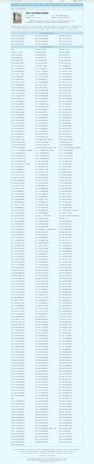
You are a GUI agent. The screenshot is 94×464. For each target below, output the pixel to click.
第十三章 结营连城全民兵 (41, 60)
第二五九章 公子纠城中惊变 (18, 283)
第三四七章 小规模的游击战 (18, 363)
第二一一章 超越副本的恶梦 (18, 240)
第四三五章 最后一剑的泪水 (41, 35)
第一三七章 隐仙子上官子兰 (65, 169)
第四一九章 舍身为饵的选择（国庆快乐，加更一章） (47, 428)
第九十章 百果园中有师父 (17, 131)
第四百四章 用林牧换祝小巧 (41, 414)
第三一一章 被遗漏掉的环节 (18, 330)
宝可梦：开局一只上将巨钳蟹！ (24, 28)
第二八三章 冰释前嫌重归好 (18, 305)
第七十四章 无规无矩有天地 (65, 115)
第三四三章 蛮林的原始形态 (65, 357)
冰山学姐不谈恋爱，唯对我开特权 (50, 26)
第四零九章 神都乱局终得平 (18, 420)
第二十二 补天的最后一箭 (41, 68)
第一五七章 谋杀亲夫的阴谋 (41, 188)
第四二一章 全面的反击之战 (18, 431)
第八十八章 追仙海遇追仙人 (41, 128)
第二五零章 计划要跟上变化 (18, 275)
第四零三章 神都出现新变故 (18, 414)
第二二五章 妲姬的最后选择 (65, 251)
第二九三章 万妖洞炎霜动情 (18, 313)
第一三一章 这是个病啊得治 (65, 166)
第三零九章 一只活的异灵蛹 (41, 327)
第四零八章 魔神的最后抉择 (65, 417)
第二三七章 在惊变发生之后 (65, 262)
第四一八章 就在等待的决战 (18, 428)
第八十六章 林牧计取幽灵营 (65, 125)
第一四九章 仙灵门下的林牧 (65, 180)
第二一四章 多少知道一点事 (18, 243)
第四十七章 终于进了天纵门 (65, 90)
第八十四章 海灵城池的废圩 (18, 125)
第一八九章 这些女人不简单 (41, 218)
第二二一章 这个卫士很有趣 (41, 248)
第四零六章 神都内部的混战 (18, 417)
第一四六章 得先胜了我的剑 (65, 177)
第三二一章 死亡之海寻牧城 (41, 338)
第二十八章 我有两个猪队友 (41, 74)
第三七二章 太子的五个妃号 (41, 384)
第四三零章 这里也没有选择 (18, 41)
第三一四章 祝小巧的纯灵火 (18, 333)
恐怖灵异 (61, 4)
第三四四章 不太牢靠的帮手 (18, 360)
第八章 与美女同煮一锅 (64, 55)
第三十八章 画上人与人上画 (65, 82)
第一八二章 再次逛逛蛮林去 (18, 213)
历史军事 (37, 4)
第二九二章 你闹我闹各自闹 (65, 311)
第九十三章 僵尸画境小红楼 (18, 134)
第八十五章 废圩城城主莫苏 (41, 125)
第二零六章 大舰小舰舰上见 (41, 234)
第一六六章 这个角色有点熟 (65, 196)
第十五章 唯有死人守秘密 (17, 63)
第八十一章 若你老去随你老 (18, 123)
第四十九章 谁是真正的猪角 (41, 93)
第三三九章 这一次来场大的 (41, 354)
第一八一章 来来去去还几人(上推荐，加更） (69, 210)
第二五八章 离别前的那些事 (65, 281)
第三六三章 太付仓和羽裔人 (41, 376)
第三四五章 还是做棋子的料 (41, 360)
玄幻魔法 (19, 4)
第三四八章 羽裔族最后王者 (41, 363)
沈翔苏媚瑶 (39, 26)
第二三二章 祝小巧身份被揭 (18, 259)
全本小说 (73, 4)
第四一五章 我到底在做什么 (18, 425)
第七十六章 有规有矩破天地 (41, 117)
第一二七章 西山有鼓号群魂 (41, 164)
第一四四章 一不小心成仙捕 (18, 177)
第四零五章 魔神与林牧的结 (65, 414)
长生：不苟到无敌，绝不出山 (64, 26)
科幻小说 (55, 4)
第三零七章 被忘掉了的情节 (65, 324)
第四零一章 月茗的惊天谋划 (41, 412)
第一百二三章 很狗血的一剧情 (18, 161)
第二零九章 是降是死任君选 (41, 237)
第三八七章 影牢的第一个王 (65, 398)
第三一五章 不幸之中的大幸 (41, 333)
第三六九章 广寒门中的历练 (41, 382)
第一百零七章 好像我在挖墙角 (66, 144)
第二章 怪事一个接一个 (64, 49)
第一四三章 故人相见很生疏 (65, 174)
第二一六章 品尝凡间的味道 (65, 243)
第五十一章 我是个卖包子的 (18, 95)
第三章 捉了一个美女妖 (17, 52)
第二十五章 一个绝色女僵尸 (41, 71)
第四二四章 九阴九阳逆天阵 (18, 433)
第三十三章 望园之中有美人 (18, 79)
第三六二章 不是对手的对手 (18, 376)
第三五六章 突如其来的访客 (18, 371)
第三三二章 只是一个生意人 (18, 349)
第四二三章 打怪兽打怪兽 (65, 431)
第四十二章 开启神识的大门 (18, 87)
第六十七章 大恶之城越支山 (41, 109)
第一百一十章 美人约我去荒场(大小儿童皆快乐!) (70, 147)
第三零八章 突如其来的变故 (18, 327)
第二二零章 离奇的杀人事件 (18, 248)
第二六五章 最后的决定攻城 (18, 289)
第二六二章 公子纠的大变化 (18, 286)
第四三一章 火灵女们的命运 (65, 38)
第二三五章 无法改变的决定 (18, 262)
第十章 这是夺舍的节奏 (40, 57)
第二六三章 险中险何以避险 (41, 286)
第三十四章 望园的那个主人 (41, 79)
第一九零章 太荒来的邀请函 (18, 221)
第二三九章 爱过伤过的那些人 (42, 264)
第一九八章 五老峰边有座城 (65, 226)
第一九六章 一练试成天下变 (18, 226)
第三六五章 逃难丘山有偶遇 (18, 379)
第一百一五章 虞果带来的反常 (42, 153)
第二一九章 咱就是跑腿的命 (65, 245)
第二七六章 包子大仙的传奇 (65, 297)
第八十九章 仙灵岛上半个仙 (65, 128)
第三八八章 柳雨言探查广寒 (18, 401)
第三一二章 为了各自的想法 (41, 330)
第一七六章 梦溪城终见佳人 (18, 207)
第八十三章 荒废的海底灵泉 (65, 123)
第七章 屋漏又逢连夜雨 (40, 55)
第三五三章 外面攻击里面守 (18, 368)
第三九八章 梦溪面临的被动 (41, 409)
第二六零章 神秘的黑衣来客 (41, 283)
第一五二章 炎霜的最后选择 (65, 183)
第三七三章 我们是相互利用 (65, 384)
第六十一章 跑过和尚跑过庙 (41, 104)
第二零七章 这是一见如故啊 (65, 234)
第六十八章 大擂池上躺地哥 (65, 109)
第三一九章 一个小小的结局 (65, 335)
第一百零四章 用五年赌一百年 (66, 142)
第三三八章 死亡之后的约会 (18, 354)
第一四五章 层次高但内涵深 (41, 177)
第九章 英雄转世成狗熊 (17, 57)
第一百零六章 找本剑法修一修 (42, 144)
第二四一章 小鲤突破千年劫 (18, 267)
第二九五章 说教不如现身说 (65, 313)
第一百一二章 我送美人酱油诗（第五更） (44, 150)
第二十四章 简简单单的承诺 (18, 71)
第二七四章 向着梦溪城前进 (18, 297)
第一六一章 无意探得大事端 (41, 191)
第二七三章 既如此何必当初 (65, 294)
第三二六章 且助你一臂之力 (18, 343)
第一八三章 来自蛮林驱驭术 (41, 213)
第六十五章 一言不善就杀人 (65, 106)
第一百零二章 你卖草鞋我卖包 (18, 142)
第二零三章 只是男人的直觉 (41, 232)
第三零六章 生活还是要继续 (41, 324)
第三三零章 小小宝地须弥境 (41, 346)
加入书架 (66, 15)
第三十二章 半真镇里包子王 (65, 76)
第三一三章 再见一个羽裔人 (65, 330)
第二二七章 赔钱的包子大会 (41, 254)
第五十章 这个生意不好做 (65, 93)
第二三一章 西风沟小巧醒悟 (65, 256)
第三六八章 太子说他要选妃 (18, 382)
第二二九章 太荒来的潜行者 (18, 256)
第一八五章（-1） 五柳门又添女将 (43, 215)
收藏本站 (20, 1)
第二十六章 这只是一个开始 (65, 71)
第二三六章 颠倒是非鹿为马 (41, 262)
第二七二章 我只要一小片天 (41, 294)
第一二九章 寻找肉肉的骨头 (18, 166)
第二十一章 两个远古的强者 (18, 68)
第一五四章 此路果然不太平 (41, 185)
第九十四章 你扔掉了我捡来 (41, 134)
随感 (13, 398)
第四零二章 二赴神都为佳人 (65, 412)
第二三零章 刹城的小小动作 (41, 256)
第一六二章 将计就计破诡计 (18, 194)
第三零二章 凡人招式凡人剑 (18, 322)
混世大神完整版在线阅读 (21, 8)
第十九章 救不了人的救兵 (41, 65)
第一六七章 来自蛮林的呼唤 (18, 199)
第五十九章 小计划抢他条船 (65, 101)
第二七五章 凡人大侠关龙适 (41, 297)
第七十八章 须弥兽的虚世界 (18, 120)
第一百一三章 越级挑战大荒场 (66, 150)
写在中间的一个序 (63, 218)
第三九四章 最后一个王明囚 (18, 406)
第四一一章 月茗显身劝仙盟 (65, 420)
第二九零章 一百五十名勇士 (18, 311)
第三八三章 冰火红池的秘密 (18, 395)
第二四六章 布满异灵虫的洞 (65, 270)
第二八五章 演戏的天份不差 (65, 305)
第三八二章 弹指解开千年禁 (65, 393)
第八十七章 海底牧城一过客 (18, 128)
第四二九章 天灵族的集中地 (41, 41)
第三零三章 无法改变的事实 (41, 322)
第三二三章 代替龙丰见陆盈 (18, 341)
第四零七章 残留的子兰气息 (41, 417)
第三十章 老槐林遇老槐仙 (17, 76)
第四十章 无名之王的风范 (41, 85)
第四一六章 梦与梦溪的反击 (41, 425)
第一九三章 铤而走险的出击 (18, 224)
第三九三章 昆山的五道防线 (65, 403)
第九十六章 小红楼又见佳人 (18, 136)
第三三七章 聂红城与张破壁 (65, 352)
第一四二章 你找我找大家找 (41, 174)
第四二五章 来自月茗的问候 (65, 44)
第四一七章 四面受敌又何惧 (65, 425)
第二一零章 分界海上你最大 (65, 237)
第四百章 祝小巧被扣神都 (17, 412)
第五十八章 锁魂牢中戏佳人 (41, 101)
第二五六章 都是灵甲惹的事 (18, 281)
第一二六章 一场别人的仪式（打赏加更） (21, 164)
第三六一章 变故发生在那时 (65, 373)
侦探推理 (43, 4)
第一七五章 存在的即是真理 (65, 204)
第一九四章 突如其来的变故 (41, 224)
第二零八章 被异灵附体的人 (18, 237)
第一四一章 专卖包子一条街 (18, 174)
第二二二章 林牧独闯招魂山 (65, 248)
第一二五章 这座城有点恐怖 (65, 161)
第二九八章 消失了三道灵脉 (65, 316)
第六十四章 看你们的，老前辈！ (42, 106)
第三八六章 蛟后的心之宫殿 (41, 398)
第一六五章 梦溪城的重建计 (18, 196)
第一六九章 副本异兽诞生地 (65, 199)
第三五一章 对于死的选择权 (41, 365)
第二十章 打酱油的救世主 (65, 65)
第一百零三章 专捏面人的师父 (42, 142)
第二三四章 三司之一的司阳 (65, 259)
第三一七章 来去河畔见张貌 (18, 335)
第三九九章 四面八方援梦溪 (65, 409)
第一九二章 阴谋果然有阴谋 (65, 221)
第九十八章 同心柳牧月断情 (65, 136)
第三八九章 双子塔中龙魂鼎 (41, 401)
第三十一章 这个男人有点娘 (41, 76)
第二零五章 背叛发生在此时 (18, 234)
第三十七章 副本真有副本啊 (41, 82)
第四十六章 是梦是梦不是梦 (41, 90)
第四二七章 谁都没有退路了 (18, 44)
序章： (13, 49)
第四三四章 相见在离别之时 (65, 35)
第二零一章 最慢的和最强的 (65, 229)
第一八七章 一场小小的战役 (18, 218)
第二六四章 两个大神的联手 (65, 286)
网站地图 (53, 455)
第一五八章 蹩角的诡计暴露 (65, 188)
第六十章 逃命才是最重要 (17, 104)
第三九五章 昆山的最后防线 (41, 406)
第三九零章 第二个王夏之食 (65, 401)
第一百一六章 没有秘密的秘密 (66, 153)
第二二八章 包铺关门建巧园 (65, 254)
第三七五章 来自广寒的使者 (41, 387)
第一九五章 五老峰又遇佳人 (65, 224)
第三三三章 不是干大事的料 (41, 349)
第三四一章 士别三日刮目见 (18, 357)
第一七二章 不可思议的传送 (65, 202)
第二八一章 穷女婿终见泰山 (41, 303)
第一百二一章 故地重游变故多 (42, 158)
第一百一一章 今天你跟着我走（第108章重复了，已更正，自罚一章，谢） (29, 150)
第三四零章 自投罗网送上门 (65, 354)
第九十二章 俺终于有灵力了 (65, 131)
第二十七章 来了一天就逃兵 (18, 74)
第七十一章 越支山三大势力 (65, 112)
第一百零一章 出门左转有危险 (66, 139)
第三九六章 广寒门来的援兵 (65, 406)
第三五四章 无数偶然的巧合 (41, 368)
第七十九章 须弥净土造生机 (41, 120)
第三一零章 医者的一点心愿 (65, 327)
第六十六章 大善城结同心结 (18, 109)
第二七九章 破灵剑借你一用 (65, 300)
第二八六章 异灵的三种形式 (18, 308)
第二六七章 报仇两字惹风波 (65, 289)
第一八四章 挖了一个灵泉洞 (65, 213)
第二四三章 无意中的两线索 (65, 267)
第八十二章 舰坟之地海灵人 (41, 123)
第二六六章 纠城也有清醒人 (41, 289)
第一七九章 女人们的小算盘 (18, 210)
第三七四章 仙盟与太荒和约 (18, 387)
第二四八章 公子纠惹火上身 (41, 273)
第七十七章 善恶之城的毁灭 (65, 117)
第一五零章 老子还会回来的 (18, 183)
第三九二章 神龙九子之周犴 (41, 403)
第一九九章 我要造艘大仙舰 (18, 229)
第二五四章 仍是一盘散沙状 (41, 278)
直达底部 (61, 15)
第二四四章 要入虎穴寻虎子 (18, 270)
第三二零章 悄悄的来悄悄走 (18, 338)
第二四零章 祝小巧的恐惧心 (65, 264)
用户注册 (80, 1)
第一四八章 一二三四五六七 (41, 180)
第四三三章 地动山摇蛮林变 (18, 38)
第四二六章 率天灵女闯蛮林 (41, 44)
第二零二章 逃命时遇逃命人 (18, 232)
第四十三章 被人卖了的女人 (41, 87)
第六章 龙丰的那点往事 (17, 55)
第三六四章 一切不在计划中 (65, 376)
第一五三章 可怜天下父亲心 (18, 185)
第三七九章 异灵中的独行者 (65, 390)
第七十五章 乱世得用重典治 (18, 117)
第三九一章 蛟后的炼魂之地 (18, 403)
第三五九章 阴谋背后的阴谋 (18, 373)
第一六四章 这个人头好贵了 (65, 194)
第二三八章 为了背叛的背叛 (18, 264)
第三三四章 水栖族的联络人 (65, 349)
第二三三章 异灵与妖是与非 (41, 259)
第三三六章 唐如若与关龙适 (41, 352)
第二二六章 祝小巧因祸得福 (18, 254)
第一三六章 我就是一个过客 (41, 169)
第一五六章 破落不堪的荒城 (18, 188)
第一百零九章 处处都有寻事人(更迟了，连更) (45, 147)
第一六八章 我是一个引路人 (41, 199)
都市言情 (31, 4)
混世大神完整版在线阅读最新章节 (34, 458)
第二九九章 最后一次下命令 (18, 319)
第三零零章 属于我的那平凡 (41, 319)
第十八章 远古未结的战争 (17, 65)
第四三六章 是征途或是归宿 (64, 17)
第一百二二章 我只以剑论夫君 (66, 158)
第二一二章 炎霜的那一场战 (41, 240)
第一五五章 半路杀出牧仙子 (65, 185)
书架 (79, 4)
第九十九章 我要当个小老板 (18, 139)
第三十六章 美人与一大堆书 (18, 82)
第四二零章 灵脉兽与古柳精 (65, 428)
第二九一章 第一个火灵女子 (41, 311)
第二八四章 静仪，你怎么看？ (42, 305)
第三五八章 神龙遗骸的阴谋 (65, 371)
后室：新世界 (33, 26)
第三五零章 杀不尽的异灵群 (18, 365)
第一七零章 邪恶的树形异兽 (18, 202)
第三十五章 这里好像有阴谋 (65, 79)
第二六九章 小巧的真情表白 (41, 292)
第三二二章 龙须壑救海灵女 (65, 338)
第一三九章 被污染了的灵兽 (41, 172)
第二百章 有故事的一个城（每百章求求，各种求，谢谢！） (48, 229)
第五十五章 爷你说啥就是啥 (41, 98)
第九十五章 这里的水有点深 (65, 134)
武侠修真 (25, 4)
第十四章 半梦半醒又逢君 (65, 60)
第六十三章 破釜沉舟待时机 (18, 106)
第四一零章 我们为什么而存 (41, 420)
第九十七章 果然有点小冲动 (41, 136)
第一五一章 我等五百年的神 (41, 183)
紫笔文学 (13, 8)
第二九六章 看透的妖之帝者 (18, 316)
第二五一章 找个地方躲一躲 (41, 275)
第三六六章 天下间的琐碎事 (41, 379)
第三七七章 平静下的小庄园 (18, 390)
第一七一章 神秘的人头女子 (41, 202)
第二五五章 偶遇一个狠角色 (65, 278)
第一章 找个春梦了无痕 (40, 49)
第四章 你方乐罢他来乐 (40, 52)
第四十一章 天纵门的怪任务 (65, 85)
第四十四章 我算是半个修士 (65, 87)
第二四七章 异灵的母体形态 (18, 273)
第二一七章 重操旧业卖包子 (18, 245)
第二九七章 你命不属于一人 (41, 316)
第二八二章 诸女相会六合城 (65, 303)
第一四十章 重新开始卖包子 (65, 172)
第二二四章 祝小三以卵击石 (41, 251)
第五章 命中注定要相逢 (64, 52)
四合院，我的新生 (25, 26)
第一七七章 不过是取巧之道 (41, 207)
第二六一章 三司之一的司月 (65, 283)
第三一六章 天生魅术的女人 (65, 333)
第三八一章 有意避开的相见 (41, 393)
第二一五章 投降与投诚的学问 (42, 243)
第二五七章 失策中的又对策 (41, 281)
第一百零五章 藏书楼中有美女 (18, 144)
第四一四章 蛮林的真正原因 (65, 422)
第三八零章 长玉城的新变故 (18, 393)
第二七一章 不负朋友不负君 (18, 294)
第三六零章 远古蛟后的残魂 (41, 373)
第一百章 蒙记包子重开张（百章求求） (44, 139)
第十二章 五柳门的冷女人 (17, 60)
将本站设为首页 (14, 1)
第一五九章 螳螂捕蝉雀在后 (18, 191)
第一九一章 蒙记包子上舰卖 (41, 221)
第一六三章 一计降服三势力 (41, 194)
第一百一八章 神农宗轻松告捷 (42, 155)
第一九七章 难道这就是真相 (41, 226)
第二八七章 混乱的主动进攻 (41, 308)
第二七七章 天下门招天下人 (18, 300)
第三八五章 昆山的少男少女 (65, 395)
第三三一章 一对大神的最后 (65, 346)
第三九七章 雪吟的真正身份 (18, 409)
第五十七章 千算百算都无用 (18, 101)
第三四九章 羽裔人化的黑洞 (65, 363)
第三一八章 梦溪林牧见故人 (41, 335)
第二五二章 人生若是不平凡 (65, 275)
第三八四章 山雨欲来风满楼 (41, 395)
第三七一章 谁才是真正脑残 (18, 384)
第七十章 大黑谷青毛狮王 (41, 112)
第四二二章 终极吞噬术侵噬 (41, 431)
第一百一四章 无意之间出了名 (18, 153)
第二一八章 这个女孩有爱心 (41, 245)
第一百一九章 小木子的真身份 (66, 155)
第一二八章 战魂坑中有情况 (65, 164)
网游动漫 (49, 4)
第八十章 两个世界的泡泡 (65, 120)
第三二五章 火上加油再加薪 (65, 341)
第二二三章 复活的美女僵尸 (18, 251)
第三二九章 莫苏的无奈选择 (18, 346)
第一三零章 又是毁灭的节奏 (41, 166)
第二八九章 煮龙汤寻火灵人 (65, 308)
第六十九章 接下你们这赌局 (18, 112)
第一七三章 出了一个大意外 (18, 204)
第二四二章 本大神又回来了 (41, 267)
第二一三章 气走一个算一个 (65, 240)
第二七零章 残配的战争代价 (65, 292)
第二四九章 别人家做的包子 (65, 273)
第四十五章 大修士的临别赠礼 (18, 90)
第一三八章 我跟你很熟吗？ (18, 172)
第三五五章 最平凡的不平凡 (65, 368)
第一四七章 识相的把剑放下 (18, 180)
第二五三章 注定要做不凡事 (18, 278)
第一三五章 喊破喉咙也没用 (18, 169)
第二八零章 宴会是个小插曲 (18, 303)
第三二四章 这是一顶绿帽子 (41, 341)
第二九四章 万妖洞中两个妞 (41, 313)
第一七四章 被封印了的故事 (41, 204)
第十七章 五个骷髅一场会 (65, 63)
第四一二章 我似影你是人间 (18, 422)
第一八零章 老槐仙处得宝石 (41, 210)
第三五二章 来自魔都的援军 (65, 365)
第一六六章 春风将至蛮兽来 (41, 196)
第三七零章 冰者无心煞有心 (65, 382)
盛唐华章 (19, 26)
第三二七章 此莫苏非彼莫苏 (41, 343)
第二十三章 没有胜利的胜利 (65, 68)
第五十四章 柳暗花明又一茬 (18, 98)
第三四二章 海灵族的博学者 (41, 357)
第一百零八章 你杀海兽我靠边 (18, 147)
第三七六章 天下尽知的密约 (65, 387)
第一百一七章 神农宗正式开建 (18, 155)
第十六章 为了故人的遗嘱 (41, 63)
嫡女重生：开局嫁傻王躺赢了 (49, 27)
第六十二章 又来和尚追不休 (65, 104)
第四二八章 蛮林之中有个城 (65, 41)
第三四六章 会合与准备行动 (65, 360)
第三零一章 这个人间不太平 (65, 319)
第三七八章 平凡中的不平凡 (41, 390)
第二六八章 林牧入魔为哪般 (18, 292)
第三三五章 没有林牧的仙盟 (18, 352)
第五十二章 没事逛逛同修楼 (41, 95)
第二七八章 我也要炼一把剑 (41, 300)
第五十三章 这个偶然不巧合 (65, 95)
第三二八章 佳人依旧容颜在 (65, 343)
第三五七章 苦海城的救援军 (41, 371)
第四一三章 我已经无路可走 (41, 422)
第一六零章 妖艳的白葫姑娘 (65, 191)
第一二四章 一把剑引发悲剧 (41, 161)
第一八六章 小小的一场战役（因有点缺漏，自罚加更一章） (72, 215)
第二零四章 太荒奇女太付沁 (65, 232)
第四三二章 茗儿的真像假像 (41, 38)
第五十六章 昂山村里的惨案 (65, 98)
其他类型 (67, 4)
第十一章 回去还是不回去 (65, 57)
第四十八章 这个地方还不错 (18, 93)
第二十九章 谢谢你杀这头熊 (65, 74)
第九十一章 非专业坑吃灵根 (41, 131)
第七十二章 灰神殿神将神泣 (18, 115)
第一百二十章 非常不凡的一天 (18, 158)
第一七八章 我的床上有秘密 (65, 207)
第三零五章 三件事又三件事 (18, 324)
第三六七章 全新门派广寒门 (65, 379)
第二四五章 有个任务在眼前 (41, 270)
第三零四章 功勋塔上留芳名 (65, 322)
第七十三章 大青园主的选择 (41, 115)
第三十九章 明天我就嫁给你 (18, 85)
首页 (14, 4)
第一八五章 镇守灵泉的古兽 (18, 215)
